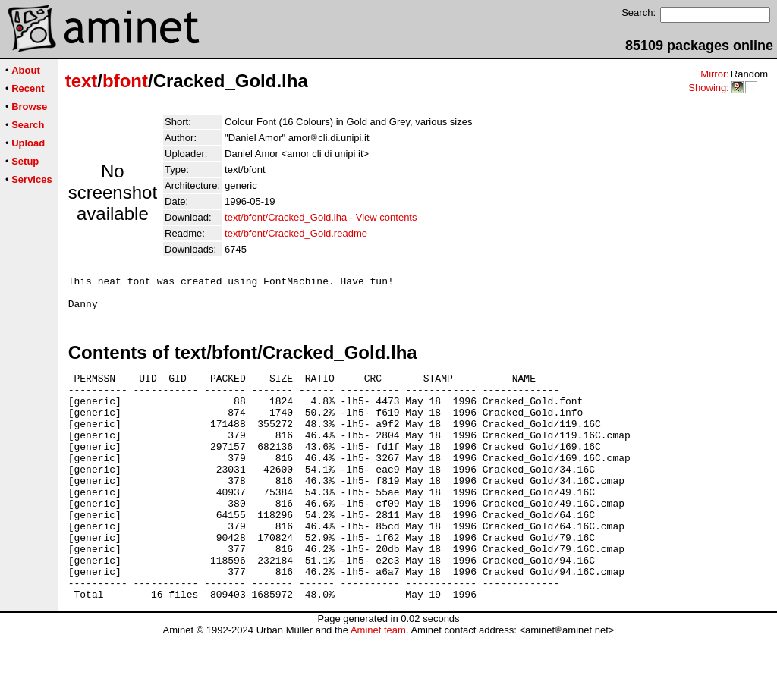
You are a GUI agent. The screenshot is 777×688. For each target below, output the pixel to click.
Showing (707, 87)
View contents (386, 217)
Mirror (713, 74)
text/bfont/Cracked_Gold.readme (296, 233)
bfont (125, 81)
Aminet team (378, 682)
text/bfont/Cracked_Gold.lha (286, 217)
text (81, 81)
